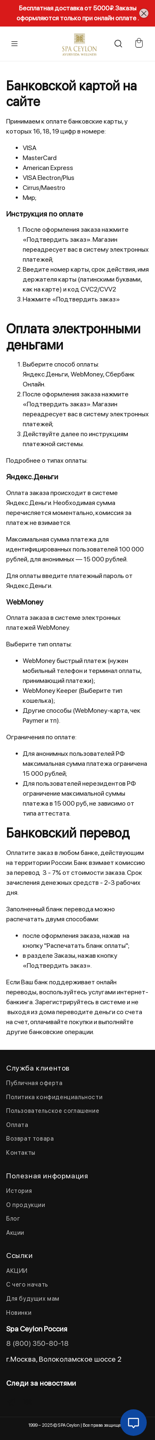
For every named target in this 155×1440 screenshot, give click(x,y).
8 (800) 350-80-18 (37, 1343)
